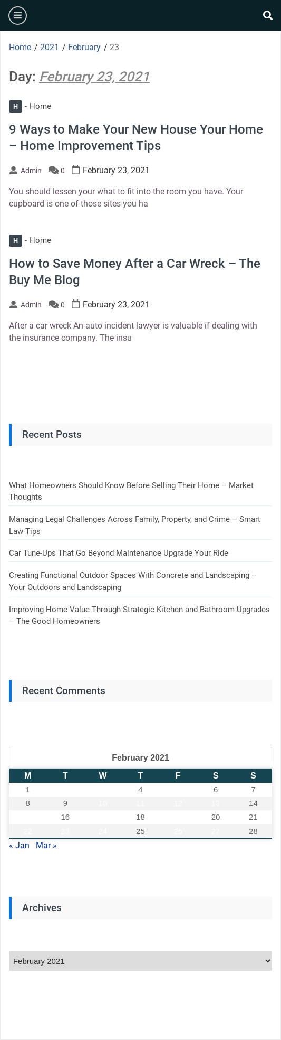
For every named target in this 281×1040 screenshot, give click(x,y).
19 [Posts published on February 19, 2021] (177, 816)
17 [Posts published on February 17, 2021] (103, 816)
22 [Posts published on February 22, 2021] (27, 831)
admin (31, 170)
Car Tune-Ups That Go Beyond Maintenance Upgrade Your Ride (118, 553)
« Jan (19, 845)
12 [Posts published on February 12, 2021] (177, 803)
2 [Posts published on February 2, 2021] (65, 789)
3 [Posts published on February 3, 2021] (103, 789)
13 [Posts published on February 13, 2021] (215, 803)
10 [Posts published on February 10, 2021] (103, 803)
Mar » (46, 845)
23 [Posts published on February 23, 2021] (65, 831)
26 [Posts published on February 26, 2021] (177, 831)
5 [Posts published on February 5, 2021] (178, 789)
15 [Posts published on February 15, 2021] (27, 816)
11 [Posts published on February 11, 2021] (140, 803)
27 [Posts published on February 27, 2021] (215, 831)
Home (30, 106)
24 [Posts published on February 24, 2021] (103, 831)
